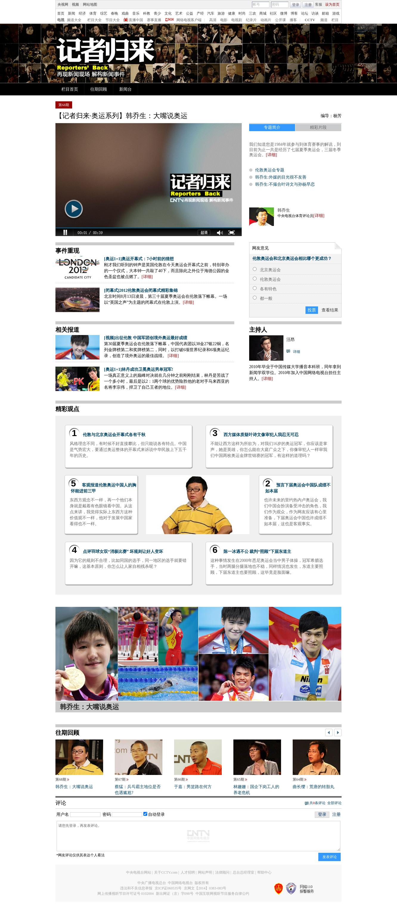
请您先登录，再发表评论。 (199, 836)
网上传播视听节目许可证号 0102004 (125, 894)
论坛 (304, 13)
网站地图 (90, 4)
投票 (312, 310)
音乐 (135, 13)
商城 (262, 13)
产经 (200, 13)
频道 (324, 20)
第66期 (179, 779)
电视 (60, 20)
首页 (60, 13)
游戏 (335, 13)
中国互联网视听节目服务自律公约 (222, 894)
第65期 (238, 779)
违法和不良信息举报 (136, 888)
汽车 (210, 13)
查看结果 (330, 310)
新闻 (71, 13)
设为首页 (332, 4)
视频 (75, 4)
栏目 (335, 20)
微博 (283, 13)
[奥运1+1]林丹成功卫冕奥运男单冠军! (138, 369)
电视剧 (236, 20)
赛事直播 (154, 20)
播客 (293, 20)
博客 (294, 13)
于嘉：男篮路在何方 (193, 786)
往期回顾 (98, 89)
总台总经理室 (243, 872)
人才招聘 (188, 872)
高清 (212, 20)
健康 (231, 13)
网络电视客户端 (188, 20)
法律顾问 (222, 872)
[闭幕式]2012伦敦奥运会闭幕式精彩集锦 (141, 290)
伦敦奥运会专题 (269, 170)
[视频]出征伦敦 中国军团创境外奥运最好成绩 (145, 338)
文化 (168, 13)
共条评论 (317, 803)
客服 (318, 4)
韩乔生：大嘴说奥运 (74, 786)
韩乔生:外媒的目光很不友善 (280, 177)
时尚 (242, 13)
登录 (295, 5)
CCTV (310, 20)
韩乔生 (283, 210)
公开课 (280, 20)
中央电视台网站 (138, 872)
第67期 (120, 779)
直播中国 (136, 20)
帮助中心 (264, 872)
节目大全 (113, 20)
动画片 (265, 20)
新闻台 (125, 89)
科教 (146, 13)
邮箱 (325, 13)
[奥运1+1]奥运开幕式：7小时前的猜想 (139, 259)
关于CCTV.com (165, 872)
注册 (308, 5)
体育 (93, 13)
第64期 (298, 779)
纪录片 (251, 20)
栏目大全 (94, 20)
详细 (319, 215)
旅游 (221, 13)
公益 (189, 13)
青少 (157, 13)
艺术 (178, 13)
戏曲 (125, 13)
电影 (223, 20)
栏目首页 (69, 89)
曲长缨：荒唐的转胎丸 (313, 786)
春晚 (114, 13)
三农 (252, 13)
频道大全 (74, 20)
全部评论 (334, 803)
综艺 (103, 13)
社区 (273, 13)
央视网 (63, 4)
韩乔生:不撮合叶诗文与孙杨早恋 (285, 184)
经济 (82, 13)
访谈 (315, 13)
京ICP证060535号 (168, 888)
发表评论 (329, 857)
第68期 (60, 779)
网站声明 (205, 872)
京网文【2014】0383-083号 (205, 888)
